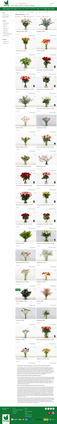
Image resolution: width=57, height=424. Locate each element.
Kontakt (26, 413)
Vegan (5, 26)
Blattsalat (28, 401)
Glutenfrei (5, 30)
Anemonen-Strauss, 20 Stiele (22, 358)
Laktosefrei (5, 32)
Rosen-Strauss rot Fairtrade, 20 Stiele (24, 185)
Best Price (21, 5)
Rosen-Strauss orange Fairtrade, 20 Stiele (25, 89)
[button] (17, 3)
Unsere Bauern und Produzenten (18, 409)
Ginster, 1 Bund (40, 301)
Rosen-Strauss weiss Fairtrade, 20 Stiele (45, 243)
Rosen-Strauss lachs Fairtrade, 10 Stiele (45, 147)
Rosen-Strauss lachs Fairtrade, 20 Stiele (45, 339)
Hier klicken (4, 409)
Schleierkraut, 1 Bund (41, 262)
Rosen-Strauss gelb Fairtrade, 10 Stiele (45, 204)
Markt (13, 5)
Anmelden (52, 3)
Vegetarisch (6, 28)
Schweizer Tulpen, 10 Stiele (22, 147)
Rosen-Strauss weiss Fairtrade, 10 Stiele (45, 108)
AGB (25, 409)
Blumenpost (6, 41)
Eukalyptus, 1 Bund (41, 31)
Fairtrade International (7, 33)
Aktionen (16, 5)
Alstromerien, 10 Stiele (21, 70)
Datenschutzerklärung (28, 411)
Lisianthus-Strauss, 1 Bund (21, 31)
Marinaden (34, 400)
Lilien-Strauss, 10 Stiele (21, 50)
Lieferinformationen (28, 416)
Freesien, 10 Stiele (20, 320)
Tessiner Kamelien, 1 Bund (21, 301)
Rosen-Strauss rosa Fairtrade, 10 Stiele (45, 89)
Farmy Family (32, 5)
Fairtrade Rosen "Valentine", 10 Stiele (45, 224)
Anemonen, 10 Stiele (20, 339)
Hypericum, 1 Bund (20, 243)
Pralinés (32, 399)
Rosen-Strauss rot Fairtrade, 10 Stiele (45, 70)
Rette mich (26, 5)
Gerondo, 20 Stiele (41, 50)
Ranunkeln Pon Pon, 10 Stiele (22, 281)
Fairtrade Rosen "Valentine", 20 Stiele (24, 224)
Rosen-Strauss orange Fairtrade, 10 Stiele (46, 185)
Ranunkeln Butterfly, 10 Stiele (22, 262)
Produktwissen (15, 411)
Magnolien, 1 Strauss (41, 166)
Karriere (26, 408)
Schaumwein (19, 399)
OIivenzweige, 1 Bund (20, 108)
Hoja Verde (5, 43)
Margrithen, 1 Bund (41, 320)
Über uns (14, 408)
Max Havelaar (6, 35)
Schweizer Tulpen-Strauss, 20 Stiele (23, 166)
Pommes (23, 401)
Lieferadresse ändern (28, 414)
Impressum (14, 413)
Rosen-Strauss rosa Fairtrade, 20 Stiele (24, 204)
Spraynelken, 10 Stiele (41, 127)
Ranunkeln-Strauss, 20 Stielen (43, 358)
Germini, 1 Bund (19, 127)
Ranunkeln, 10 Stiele (41, 281)
